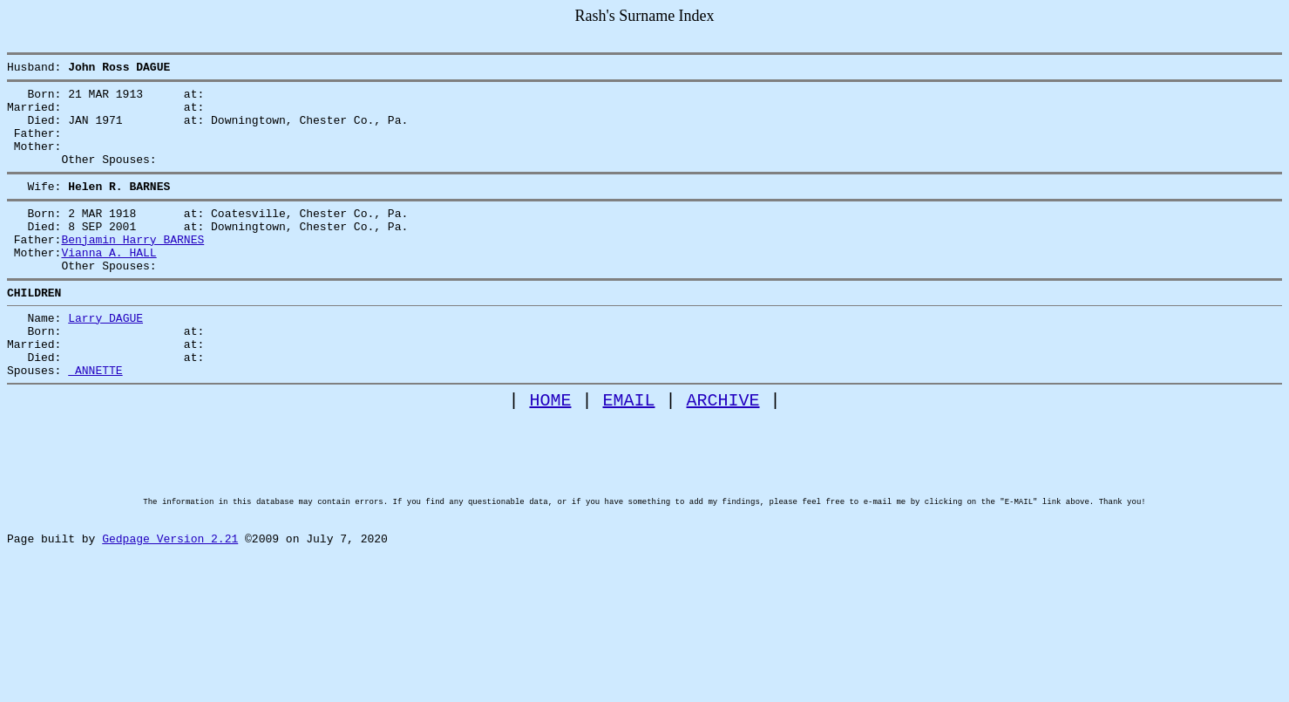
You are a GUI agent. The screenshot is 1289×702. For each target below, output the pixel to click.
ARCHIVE (723, 452)
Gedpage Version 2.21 (170, 620)
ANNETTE (95, 419)
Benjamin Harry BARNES (132, 268)
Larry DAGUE (105, 357)
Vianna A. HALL (108, 283)
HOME (551, 452)
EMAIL (629, 452)
